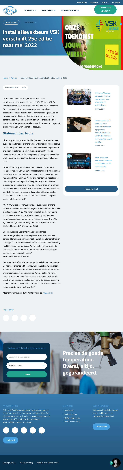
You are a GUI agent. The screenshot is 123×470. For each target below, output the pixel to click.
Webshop (94, 2)
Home (5, 78)
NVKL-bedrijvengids (72, 418)
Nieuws (14, 78)
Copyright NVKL (9, 462)
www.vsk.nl (48, 293)
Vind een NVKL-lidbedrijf (105, 9)
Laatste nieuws (70, 414)
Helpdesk (11, 440)
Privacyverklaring (26, 462)
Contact (105, 2)
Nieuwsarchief (91, 189)
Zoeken (26, 374)
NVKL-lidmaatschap (72, 421)
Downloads (82, 2)
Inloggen (116, 2)
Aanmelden (102, 426)
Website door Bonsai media (47, 462)
